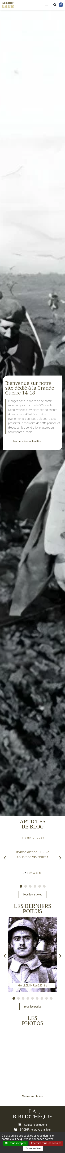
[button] (46, 5)
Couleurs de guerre (35, 1125)
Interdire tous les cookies (46, 1143)
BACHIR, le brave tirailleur (35, 1130)
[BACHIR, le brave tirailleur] (15, 1129)
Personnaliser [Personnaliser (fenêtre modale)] (33, 1148)
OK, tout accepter (15, 1143)
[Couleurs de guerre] (19, 1124)
